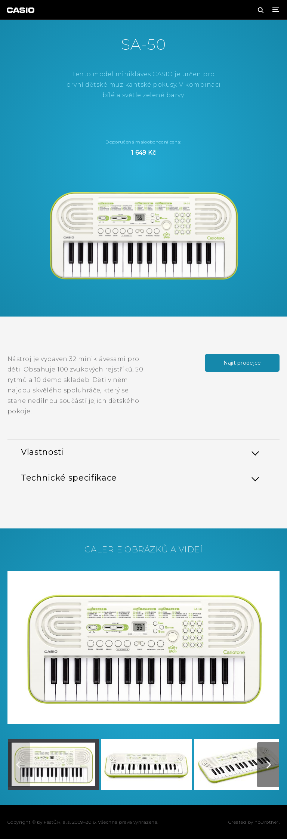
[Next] (268, 764)
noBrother (266, 822)
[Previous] (19, 764)
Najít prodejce (242, 363)
